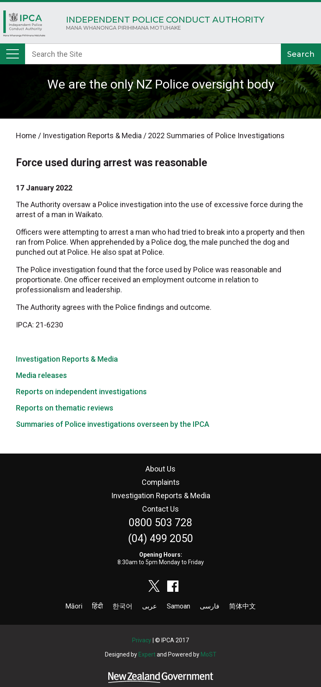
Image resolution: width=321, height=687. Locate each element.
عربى (149, 606)
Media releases (41, 375)
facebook (173, 585)
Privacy (141, 640)
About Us (160, 468)
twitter (154, 585)
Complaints (161, 482)
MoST (209, 654)
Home (24, 26)
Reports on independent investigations (81, 391)
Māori (73, 606)
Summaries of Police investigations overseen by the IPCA (112, 424)
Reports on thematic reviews (64, 407)
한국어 (122, 606)
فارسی (209, 606)
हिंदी (97, 606)
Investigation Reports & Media (67, 359)
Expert (146, 654)
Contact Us (160, 508)
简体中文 (242, 606)
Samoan (178, 606)
